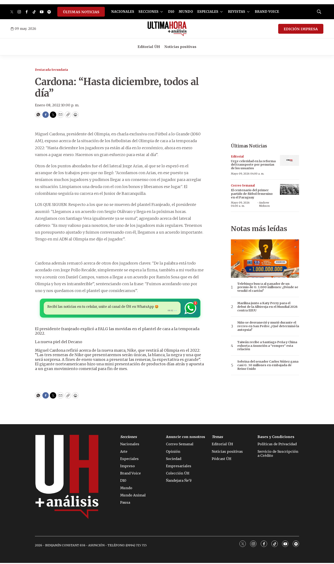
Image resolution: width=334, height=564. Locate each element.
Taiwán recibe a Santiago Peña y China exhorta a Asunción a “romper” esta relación (267, 345)
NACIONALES (122, 12)
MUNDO (186, 12)
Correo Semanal (243, 185)
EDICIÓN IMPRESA (301, 29)
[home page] (167, 28)
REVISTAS (236, 12)
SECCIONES (148, 12)
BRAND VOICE (267, 12)
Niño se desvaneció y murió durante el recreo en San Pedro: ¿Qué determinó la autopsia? (268, 326)
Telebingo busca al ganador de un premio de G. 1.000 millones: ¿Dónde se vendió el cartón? (267, 287)
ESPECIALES (207, 12)
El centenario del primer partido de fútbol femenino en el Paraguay (252, 193)
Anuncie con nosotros (185, 438)
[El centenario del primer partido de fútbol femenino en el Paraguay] (289, 189)
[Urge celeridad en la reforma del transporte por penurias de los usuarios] (289, 160)
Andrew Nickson (264, 204)
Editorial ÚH (149, 47)
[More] (161, 12)
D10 (171, 12)
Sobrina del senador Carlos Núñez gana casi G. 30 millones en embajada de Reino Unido (267, 365)
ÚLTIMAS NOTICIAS (81, 12)
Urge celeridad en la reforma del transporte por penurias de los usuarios (253, 164)
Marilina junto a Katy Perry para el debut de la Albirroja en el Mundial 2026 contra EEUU (267, 306)
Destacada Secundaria (51, 70)
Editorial (237, 156)
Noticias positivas (180, 47)
